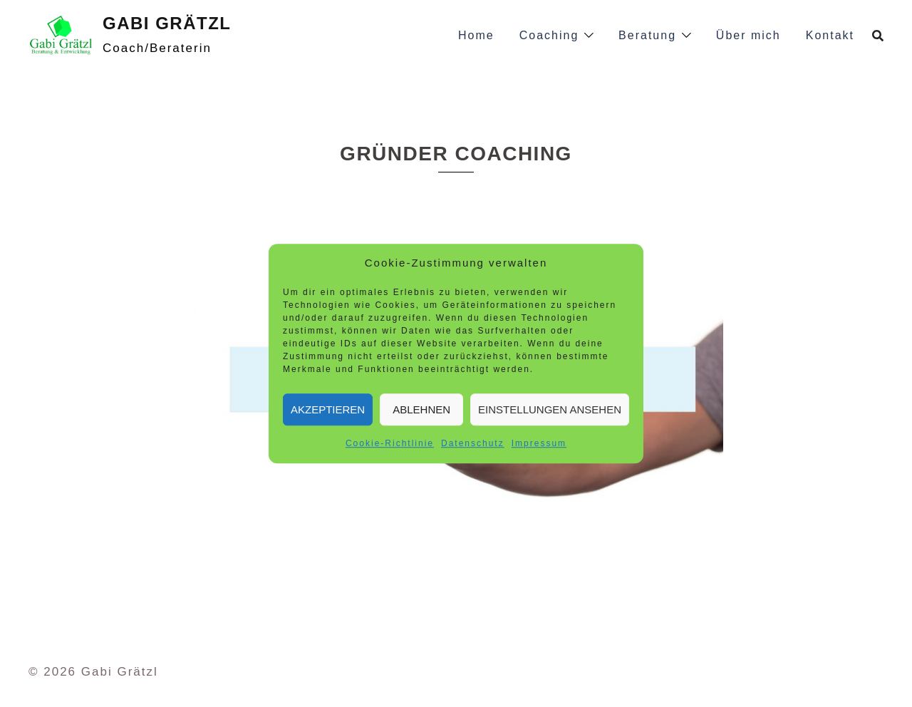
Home (476, 35)
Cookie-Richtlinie (390, 443)
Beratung (647, 35)
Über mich (748, 35)
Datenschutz (472, 443)
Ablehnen (421, 409)
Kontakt (830, 35)
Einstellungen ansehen (549, 409)
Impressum (539, 443)
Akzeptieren (328, 409)
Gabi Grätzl (167, 23)
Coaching (549, 35)
